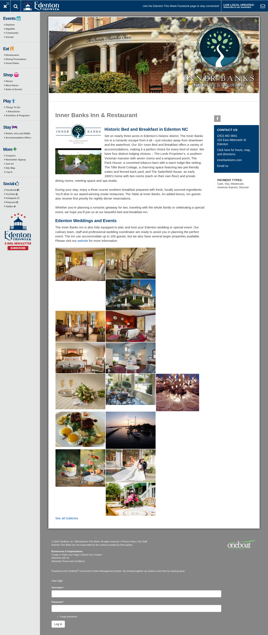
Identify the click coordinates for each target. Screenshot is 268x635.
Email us (222, 166)
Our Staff (142, 541)
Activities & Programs (18, 115)
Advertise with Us (60, 558)
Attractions (14, 111)
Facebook (12, 190)
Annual (9, 37)
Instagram (12, 198)
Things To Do (13, 107)
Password (58, 602)
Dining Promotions (16, 59)
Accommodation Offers (18, 137)
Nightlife (10, 29)
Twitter (11, 206)
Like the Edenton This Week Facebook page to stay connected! (181, 6)
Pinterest (12, 202)
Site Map (10, 168)
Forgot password (68, 616)
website (82, 240)
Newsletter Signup (16, 159)
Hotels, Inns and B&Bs (18, 133)
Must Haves (12, 85)
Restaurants (12, 55)
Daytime (10, 24)
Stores (9, 81)
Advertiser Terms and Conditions (68, 561)
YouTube (12, 194)
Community (12, 33)
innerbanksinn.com (229, 160)
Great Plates (12, 63)
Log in (9, 172)
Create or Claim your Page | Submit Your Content (77, 554)
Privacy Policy (129, 541)
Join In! (10, 164)
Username (58, 587)
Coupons (11, 155)
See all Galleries (66, 518)
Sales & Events (14, 89)
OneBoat (73, 571)
